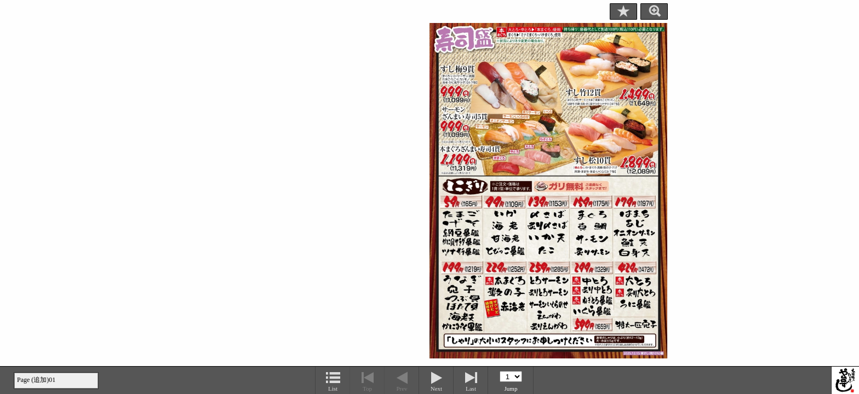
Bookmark (623, 11)
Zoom (654, 11)
